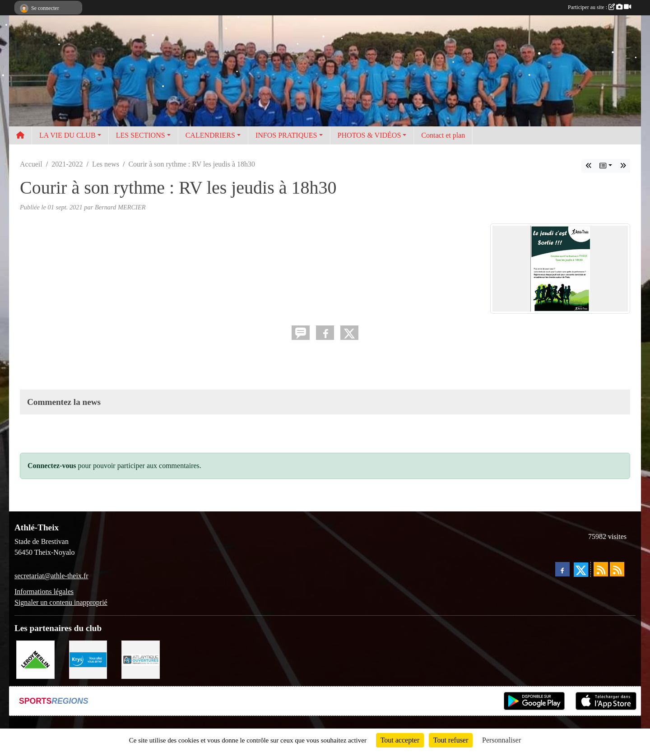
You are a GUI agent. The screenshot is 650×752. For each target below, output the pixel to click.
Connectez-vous (52, 465)
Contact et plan (443, 135)
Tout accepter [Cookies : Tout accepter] (400, 740)
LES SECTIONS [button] (140, 135)
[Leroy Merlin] (35, 659)
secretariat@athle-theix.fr (51, 576)
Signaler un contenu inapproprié (60, 602)
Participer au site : (599, 7)
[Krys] (88, 659)
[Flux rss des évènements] (617, 569)
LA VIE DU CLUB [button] (67, 135)
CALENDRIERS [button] (210, 135)
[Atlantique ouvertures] (140, 659)
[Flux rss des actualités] (601, 569)
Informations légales (44, 591)
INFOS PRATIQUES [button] (286, 135)
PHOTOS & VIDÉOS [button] (369, 135)
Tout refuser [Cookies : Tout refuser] (451, 740)
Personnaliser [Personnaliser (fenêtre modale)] (501, 740)
